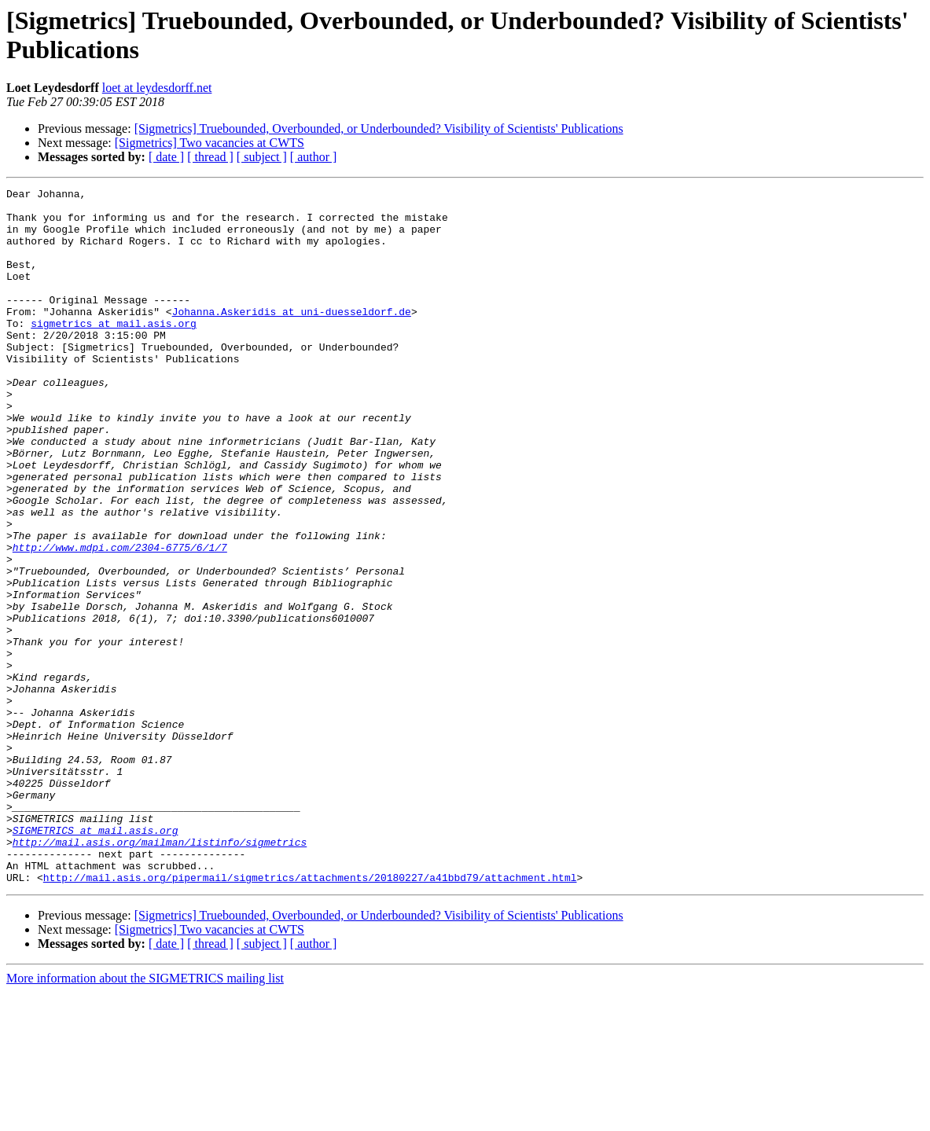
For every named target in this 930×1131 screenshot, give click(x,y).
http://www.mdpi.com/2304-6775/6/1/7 (120, 620)
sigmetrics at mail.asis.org (114, 351)
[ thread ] (210, 156)
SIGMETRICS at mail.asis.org (95, 960)
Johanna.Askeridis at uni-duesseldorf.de (291, 337)
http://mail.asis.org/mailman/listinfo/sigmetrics (160, 974)
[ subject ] (262, 156)
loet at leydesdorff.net (157, 87)
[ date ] (166, 156)
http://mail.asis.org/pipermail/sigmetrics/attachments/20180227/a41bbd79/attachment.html (310, 1016)
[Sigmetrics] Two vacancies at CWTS (209, 142)
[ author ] (313, 156)
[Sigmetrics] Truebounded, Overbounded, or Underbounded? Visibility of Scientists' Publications (378, 128)
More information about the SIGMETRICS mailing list (145, 1117)
